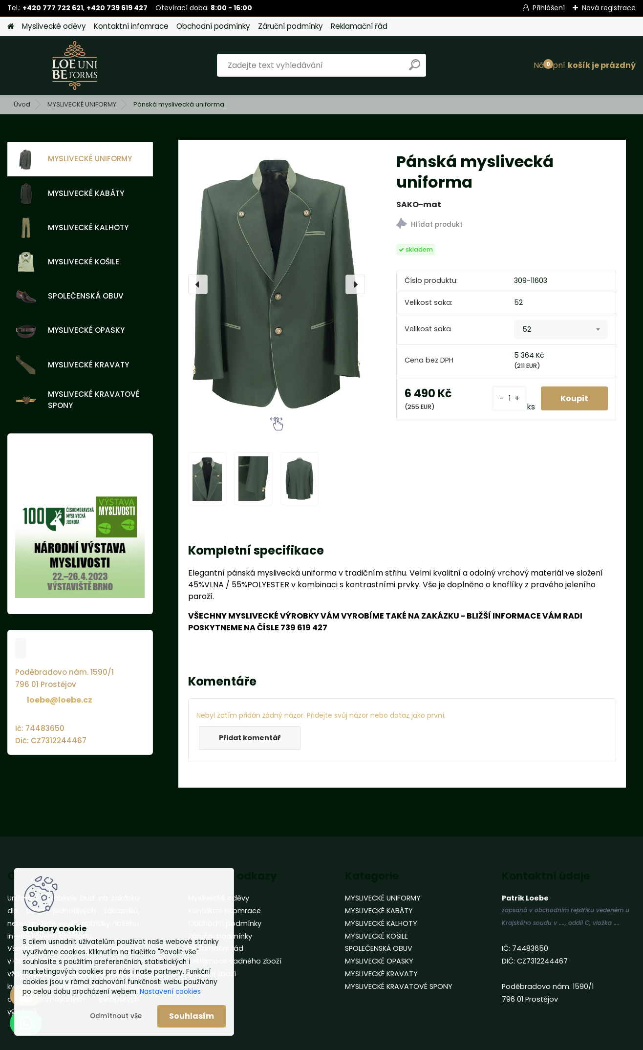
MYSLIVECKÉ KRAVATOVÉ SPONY (78, 399)
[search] (414, 68)
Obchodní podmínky (213, 26)
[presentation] (198, 284)
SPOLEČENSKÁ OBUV (70, 296)
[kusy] (509, 398)
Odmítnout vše (116, 1016)
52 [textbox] (526, 329)
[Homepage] (10, 26)
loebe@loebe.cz (59, 700)
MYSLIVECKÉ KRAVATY (72, 365)
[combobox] (561, 329)
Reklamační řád (359, 26)
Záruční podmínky (290, 26)
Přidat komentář (249, 738)
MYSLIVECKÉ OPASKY (70, 331)
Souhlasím (191, 1016)
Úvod (22, 104)
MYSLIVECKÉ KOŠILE (67, 262)
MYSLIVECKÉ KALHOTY (72, 227)
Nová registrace (609, 8)
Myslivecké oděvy (54, 26)
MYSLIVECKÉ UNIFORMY (81, 104)
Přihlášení (549, 8)
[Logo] (74, 65)
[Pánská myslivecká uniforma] (276, 284)
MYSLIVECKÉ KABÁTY (70, 193)
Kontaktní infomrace (131, 26)
